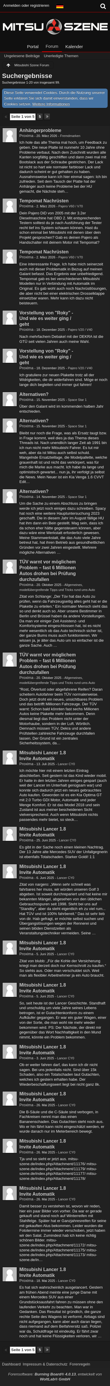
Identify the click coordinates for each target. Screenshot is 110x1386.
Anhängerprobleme (40, 130)
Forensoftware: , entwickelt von (55, 1376)
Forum (51, 46)
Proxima (26, 135)
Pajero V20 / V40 (80, 329)
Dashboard (11, 1364)
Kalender (74, 46)
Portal (32, 46)
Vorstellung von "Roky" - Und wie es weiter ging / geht (46, 318)
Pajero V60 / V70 (70, 206)
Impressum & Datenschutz (45, 1364)
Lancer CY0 (66, 764)
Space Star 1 (77, 399)
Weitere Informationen (51, 104)
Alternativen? (34, 394)
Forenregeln (80, 1364)
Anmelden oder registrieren (26, 5)
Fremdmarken (70, 136)
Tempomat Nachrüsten (44, 200)
